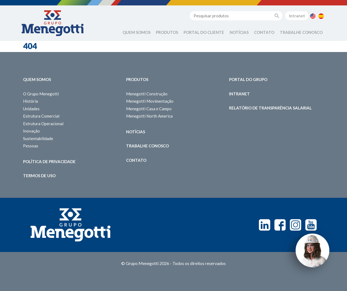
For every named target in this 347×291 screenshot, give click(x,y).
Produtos (167, 32)
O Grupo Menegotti (41, 93)
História (30, 101)
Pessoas (30, 145)
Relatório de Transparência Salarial (270, 107)
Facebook (280, 225)
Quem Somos (136, 32)
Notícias (239, 32)
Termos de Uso (39, 175)
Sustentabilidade (38, 138)
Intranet (297, 15)
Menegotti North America (149, 116)
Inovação (31, 130)
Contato (264, 32)
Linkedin (264, 225)
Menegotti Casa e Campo (149, 108)
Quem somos (37, 79)
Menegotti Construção (147, 93)
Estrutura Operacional (43, 123)
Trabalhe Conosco (301, 32)
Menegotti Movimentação (150, 101)
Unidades (31, 108)
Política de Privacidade (49, 161)
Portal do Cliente (204, 32)
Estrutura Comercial (41, 116)
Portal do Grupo (248, 79)
